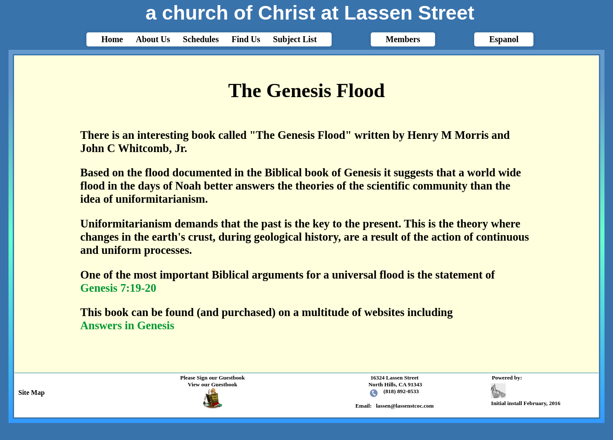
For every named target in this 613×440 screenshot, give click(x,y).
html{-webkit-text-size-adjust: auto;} (306, 213)
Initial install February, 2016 (526, 395)
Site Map (30, 392)
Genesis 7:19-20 (118, 288)
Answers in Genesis (127, 325)
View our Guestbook (212, 384)
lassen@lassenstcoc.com (405, 406)
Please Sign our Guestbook (212, 377)
